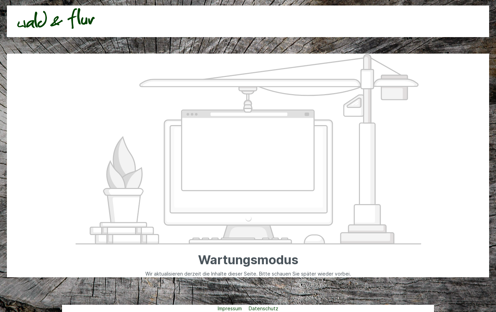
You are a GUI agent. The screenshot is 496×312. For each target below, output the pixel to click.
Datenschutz (263, 308)
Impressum (230, 308)
